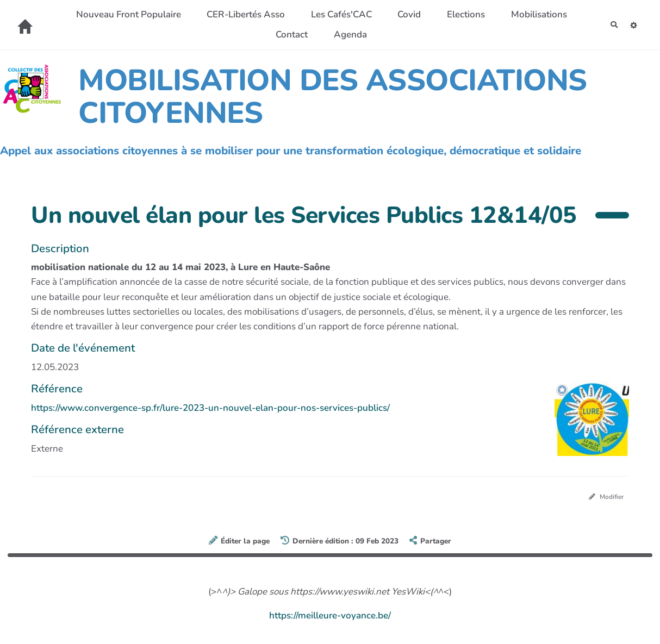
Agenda (385, 34)
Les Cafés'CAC (376, 14)
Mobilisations (257, 34)
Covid (444, 14)
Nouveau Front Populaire (163, 14)
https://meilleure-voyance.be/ (330, 618)
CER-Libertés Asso (280, 14)
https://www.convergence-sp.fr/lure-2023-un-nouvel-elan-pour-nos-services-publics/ (210, 408)
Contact (326, 34)
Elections (501, 14)
